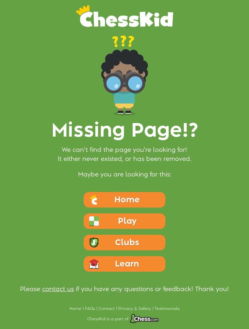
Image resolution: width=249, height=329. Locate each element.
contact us (58, 289)
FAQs (90, 309)
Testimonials (167, 309)
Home (76, 309)
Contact (107, 309)
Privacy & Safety (135, 309)
